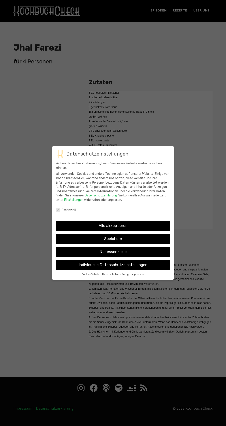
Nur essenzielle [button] (113, 255)
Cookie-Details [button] (91, 278)
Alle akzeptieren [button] (113, 229)
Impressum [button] (138, 278)
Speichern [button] (113, 242)
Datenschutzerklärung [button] (115, 278)
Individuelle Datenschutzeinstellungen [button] (113, 268)
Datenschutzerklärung (101, 199)
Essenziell (66, 214)
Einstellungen (73, 204)
